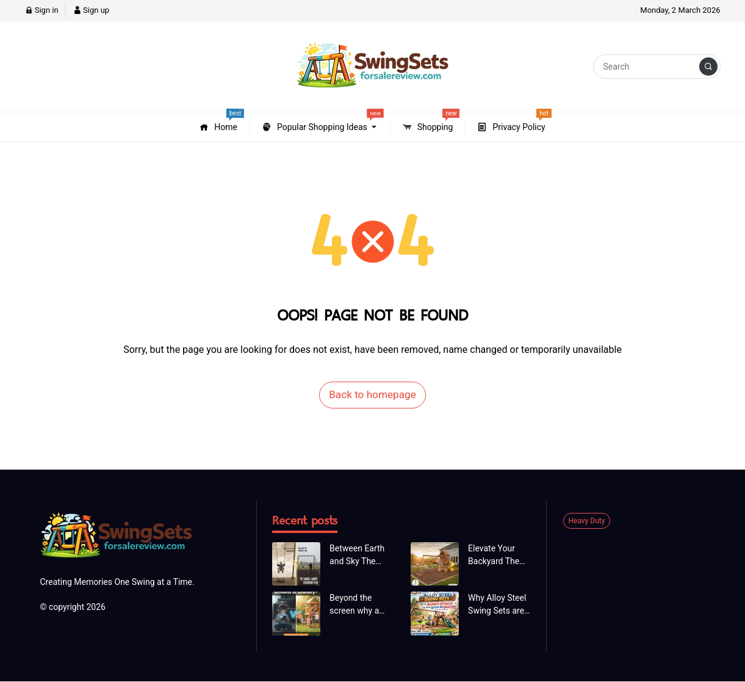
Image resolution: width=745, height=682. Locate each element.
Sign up (91, 10)
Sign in (42, 10)
